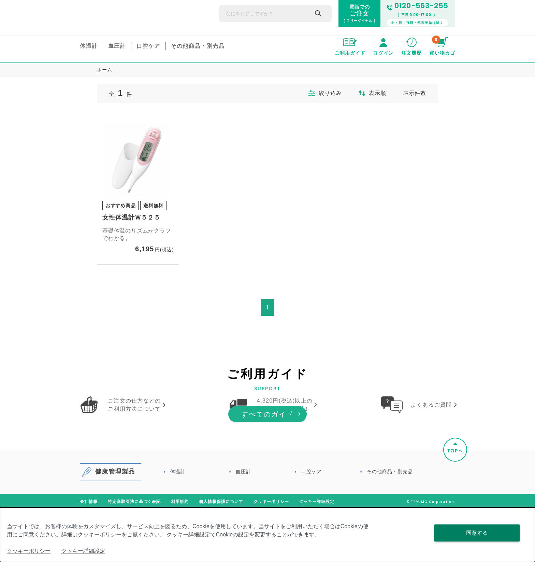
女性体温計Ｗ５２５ (131, 217)
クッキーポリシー (99, 534)
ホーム (105, 69)
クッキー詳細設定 (188, 534)
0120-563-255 (417, 6)
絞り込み (318, 93)
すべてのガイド (267, 466)
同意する (477, 533)
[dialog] (267, 534)
